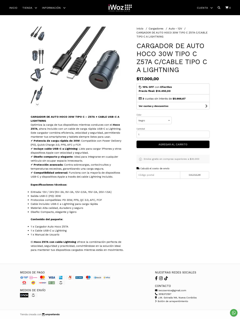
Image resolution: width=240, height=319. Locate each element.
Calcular (194, 175)
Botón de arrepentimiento (171, 301)
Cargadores (156, 28)
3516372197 (163, 294)
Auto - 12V (176, 28)
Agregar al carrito (172, 144)
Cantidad (140, 129)
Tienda (29, 7)
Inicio (13, 7)
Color (139, 115)
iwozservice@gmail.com (170, 290)
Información (54, 7)
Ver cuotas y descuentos (153, 106)
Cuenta (205, 7)
